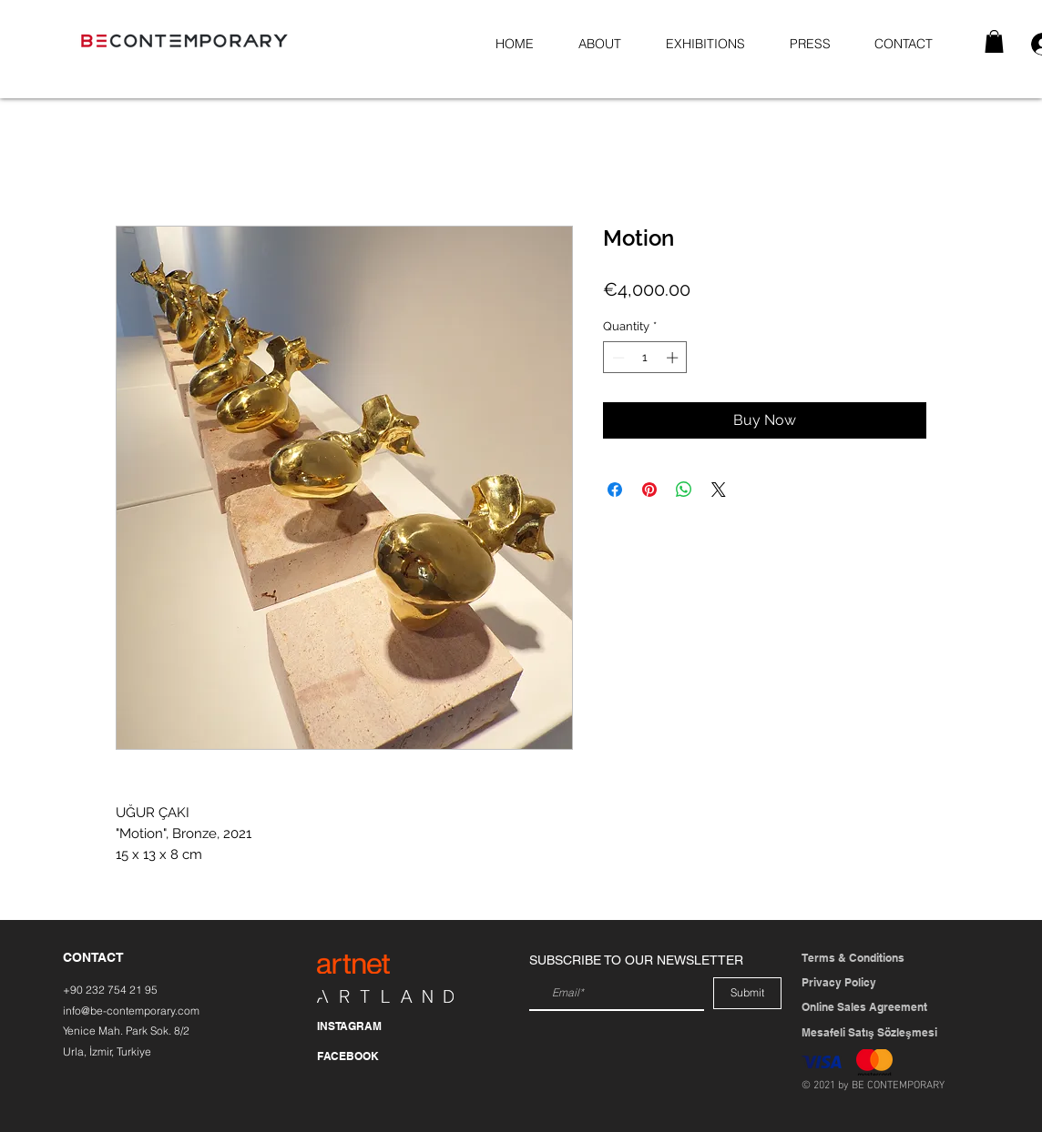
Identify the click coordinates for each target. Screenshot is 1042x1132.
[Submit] (747, 993)
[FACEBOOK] (365, 1056)
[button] (994, 41)
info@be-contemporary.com (131, 1010)
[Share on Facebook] (615, 489)
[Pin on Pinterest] (649, 489)
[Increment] (674, 357)
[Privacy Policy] (852, 983)
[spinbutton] (645, 357)
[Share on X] (719, 489)
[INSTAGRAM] (365, 1026)
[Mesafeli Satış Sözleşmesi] (870, 1033)
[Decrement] (617, 357)
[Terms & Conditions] (853, 958)
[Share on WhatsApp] (684, 489)
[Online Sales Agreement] (872, 1007)
